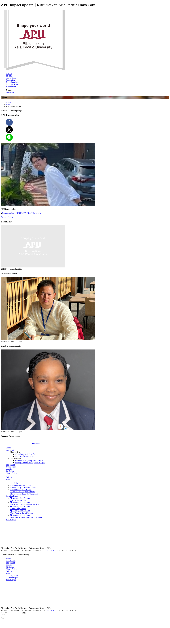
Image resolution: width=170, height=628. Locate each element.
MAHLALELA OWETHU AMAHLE (24, 503)
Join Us (8, 448)
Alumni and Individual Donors (26, 454)
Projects (9, 477)
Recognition (10, 465)
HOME (8, 102)
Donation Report (12, 496)
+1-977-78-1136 (52, 550)
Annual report (11, 467)
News (8, 105)
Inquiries (9, 469)
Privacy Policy (11, 473)
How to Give (10, 450)
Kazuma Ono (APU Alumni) (21, 490)
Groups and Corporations (24, 456)
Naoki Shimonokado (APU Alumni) (24, 494)
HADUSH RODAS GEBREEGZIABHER (26, 516)
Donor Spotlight (12, 483)
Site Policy (10, 471)
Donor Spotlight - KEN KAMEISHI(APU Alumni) (21, 213)
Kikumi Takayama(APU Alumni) (23, 488)
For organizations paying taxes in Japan (30, 463)
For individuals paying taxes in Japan (29, 460)
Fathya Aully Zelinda (20, 508)
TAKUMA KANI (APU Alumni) (22, 492)
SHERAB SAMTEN (20, 499)
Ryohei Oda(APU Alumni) (20, 485)
